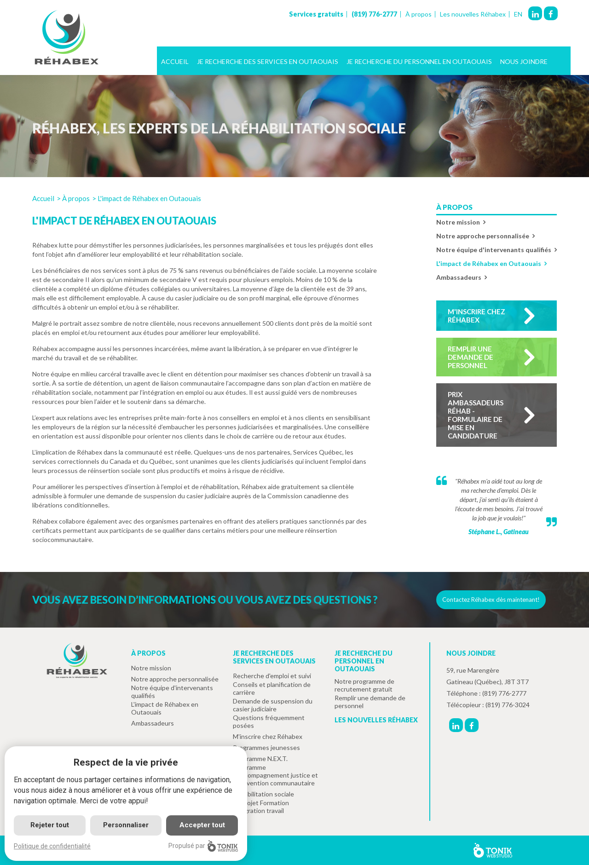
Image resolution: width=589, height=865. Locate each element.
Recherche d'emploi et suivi (272, 676)
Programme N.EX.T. (260, 758)
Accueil (175, 61)
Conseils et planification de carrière (272, 688)
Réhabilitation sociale (263, 794)
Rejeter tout (49, 825)
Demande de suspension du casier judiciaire (272, 705)
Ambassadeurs (458, 277)
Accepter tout (202, 825)
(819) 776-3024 (507, 705)
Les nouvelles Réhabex (473, 14)
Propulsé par (203, 846)
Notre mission (458, 222)
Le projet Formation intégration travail (261, 806)
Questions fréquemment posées (269, 721)
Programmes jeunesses (266, 747)
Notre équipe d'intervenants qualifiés (493, 250)
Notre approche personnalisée (482, 236)
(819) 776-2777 (374, 14)
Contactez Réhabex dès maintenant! (491, 599)
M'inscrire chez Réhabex (476, 315)
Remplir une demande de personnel (470, 357)
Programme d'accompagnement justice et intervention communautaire (275, 775)
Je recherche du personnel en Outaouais (419, 61)
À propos (418, 14)
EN (518, 14)
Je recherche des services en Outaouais (267, 61)
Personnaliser (126, 825)
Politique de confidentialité (52, 846)
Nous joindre (524, 61)
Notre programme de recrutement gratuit (364, 685)
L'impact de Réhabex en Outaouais (488, 263)
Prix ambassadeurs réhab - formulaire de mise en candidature (475, 415)
